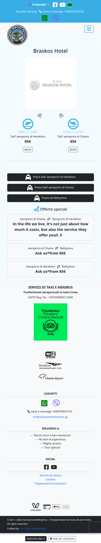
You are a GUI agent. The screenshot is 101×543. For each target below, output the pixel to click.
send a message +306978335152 (63, 11)
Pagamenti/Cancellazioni (50, 483)
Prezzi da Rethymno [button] (50, 198)
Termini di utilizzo (50, 475)
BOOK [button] (28, 149)
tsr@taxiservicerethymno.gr (50, 417)
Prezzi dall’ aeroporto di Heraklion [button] (50, 177)
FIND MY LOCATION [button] (62, 538)
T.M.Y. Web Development (32, 528)
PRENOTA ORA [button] (36, 538)
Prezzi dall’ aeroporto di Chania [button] (50, 187)
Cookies (50, 479)
